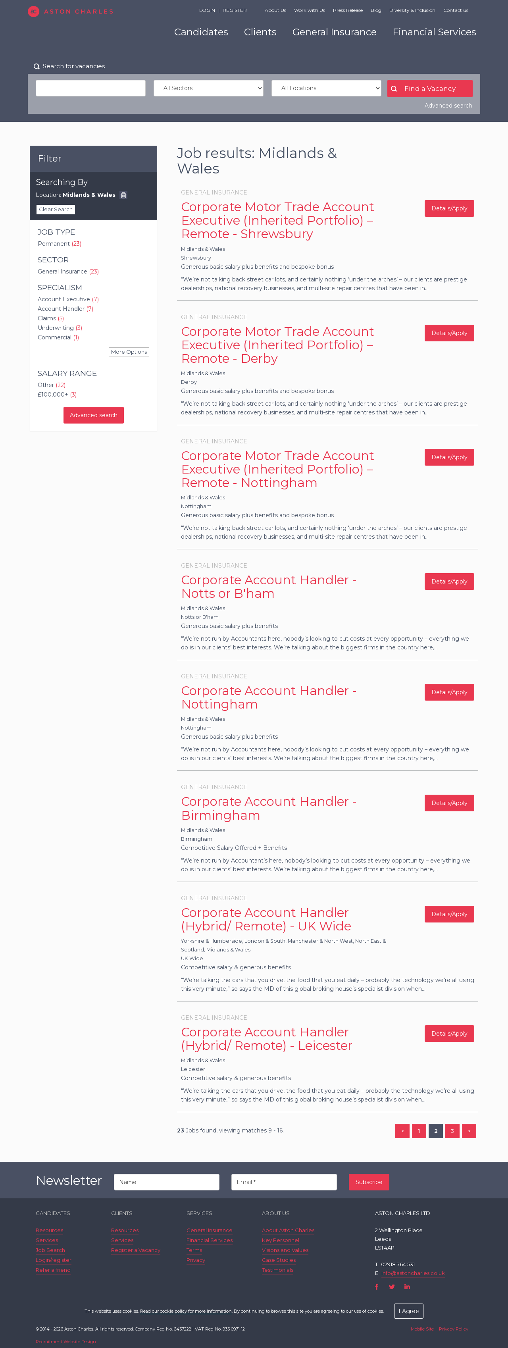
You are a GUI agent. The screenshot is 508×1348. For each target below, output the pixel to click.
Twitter (392, 1287)
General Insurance (334, 32)
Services (47, 1240)
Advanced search (448, 105)
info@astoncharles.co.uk (413, 1273)
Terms (194, 1250)
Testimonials (277, 1270)
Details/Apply (449, 208)
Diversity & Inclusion (412, 10)
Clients (260, 32)
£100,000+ (57, 394)
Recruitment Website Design (66, 1341)
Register (235, 10)
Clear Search (56, 209)
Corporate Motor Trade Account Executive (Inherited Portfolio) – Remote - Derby (277, 345)
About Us (275, 10)
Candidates (201, 32)
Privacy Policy (453, 1329)
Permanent (59, 243)
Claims (51, 318)
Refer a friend (53, 1270)
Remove (123, 195)
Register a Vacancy (135, 1250)
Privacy (196, 1260)
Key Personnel (280, 1240)
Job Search (50, 1250)
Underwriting (60, 327)
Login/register (53, 1260)
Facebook (377, 1287)
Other (51, 385)
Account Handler (65, 308)
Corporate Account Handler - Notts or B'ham (269, 586)
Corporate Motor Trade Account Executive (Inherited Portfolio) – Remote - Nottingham (277, 469)
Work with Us (309, 10)
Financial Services (434, 32)
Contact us (455, 10)
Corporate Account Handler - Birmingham (269, 808)
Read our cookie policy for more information (186, 1311)
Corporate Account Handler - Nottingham (269, 697)
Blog (376, 10)
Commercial (58, 337)
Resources (49, 1230)
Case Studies (279, 1260)
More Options (129, 352)
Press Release (348, 10)
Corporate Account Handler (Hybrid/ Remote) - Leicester (266, 1038)
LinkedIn (407, 1287)
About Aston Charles (288, 1230)
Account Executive (68, 299)
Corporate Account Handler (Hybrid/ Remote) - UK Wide (266, 919)
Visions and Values (285, 1250)
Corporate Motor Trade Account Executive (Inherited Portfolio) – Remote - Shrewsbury (277, 220)
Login (207, 10)
